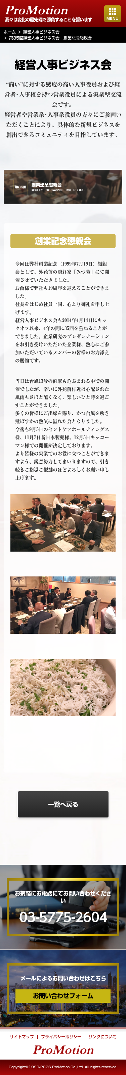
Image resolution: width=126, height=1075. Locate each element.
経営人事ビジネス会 (41, 32)
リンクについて (102, 1037)
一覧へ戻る (63, 804)
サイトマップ (22, 1037)
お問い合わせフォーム (63, 996)
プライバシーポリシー (61, 1037)
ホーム (10, 32)
